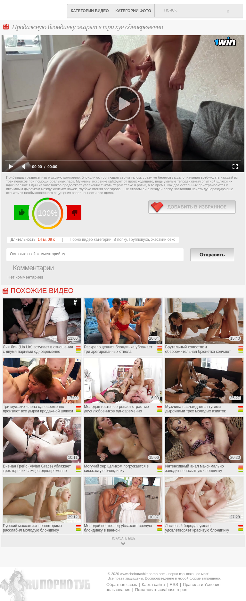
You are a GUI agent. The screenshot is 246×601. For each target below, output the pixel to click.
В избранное (235, 13)
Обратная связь (121, 584)
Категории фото (133, 11)
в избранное (192, 207)
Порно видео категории (90, 239)
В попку (120, 239)
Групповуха (139, 239)
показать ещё (123, 538)
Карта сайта (153, 584)
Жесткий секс (163, 239)
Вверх (234, 564)
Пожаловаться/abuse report (161, 589)
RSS (173, 584)
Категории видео (90, 11)
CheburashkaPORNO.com (35, 9)
